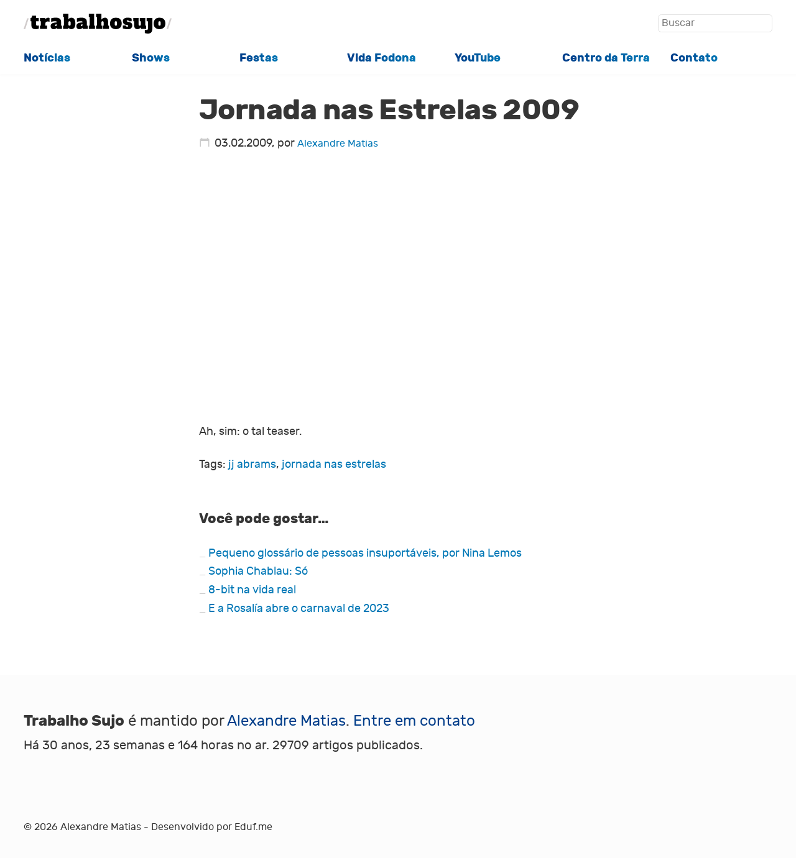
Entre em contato (414, 721)
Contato (694, 58)
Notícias (47, 58)
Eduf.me (253, 827)
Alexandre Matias (337, 143)
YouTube (478, 58)
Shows (151, 58)
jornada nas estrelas (334, 464)
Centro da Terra (606, 58)
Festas (258, 58)
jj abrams (252, 464)
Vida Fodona (381, 58)
